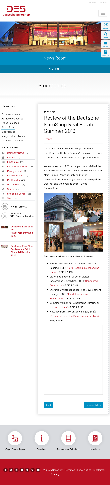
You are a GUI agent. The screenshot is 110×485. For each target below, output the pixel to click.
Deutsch (93, 2)
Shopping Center (20, 193)
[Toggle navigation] (102, 13)
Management (17, 171)
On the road (16, 184)
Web (12, 198)
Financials (16, 161)
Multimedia (16, 180)
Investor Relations (21, 166)
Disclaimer (99, 469)
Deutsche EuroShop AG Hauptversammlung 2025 (22, 231)
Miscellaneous (18, 175)
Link (15, 440)
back (48, 405)
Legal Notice (84, 469)
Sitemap (70, 469)
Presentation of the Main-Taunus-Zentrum (74, 316)
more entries (93, 405)
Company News (18, 152)
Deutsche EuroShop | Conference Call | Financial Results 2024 (22, 250)
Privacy (55, 474)
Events (14, 157)
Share (13, 189)
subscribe (22, 216)
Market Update (58, 307)
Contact (103, 2)
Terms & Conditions (18, 207)
